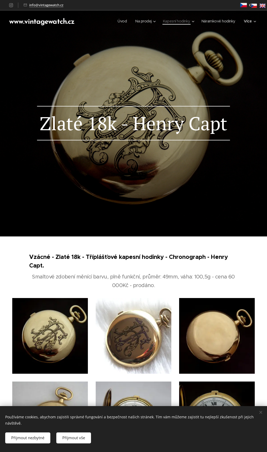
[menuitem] (118, 21)
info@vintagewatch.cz (46, 5)
